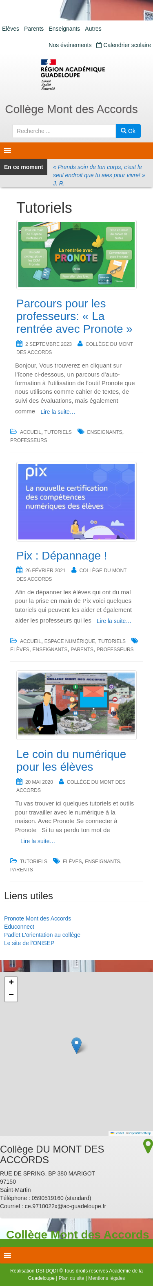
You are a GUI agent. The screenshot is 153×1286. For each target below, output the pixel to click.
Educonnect (19, 926)
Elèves (10, 28)
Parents (34, 28)
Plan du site (71, 1278)
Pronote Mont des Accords (37, 918)
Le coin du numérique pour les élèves (71, 760)
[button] (76, 1045)
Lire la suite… (57, 411)
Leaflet (117, 1133)
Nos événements (70, 45)
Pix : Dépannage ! (61, 555)
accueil (30, 432)
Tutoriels (58, 432)
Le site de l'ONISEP (29, 943)
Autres (93, 28)
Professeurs (28, 440)
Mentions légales (106, 1278)
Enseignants (64, 28)
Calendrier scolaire (123, 45)
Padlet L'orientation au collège (42, 935)
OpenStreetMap (140, 1133)
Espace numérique (69, 641)
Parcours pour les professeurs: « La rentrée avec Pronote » (74, 316)
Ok (128, 131)
